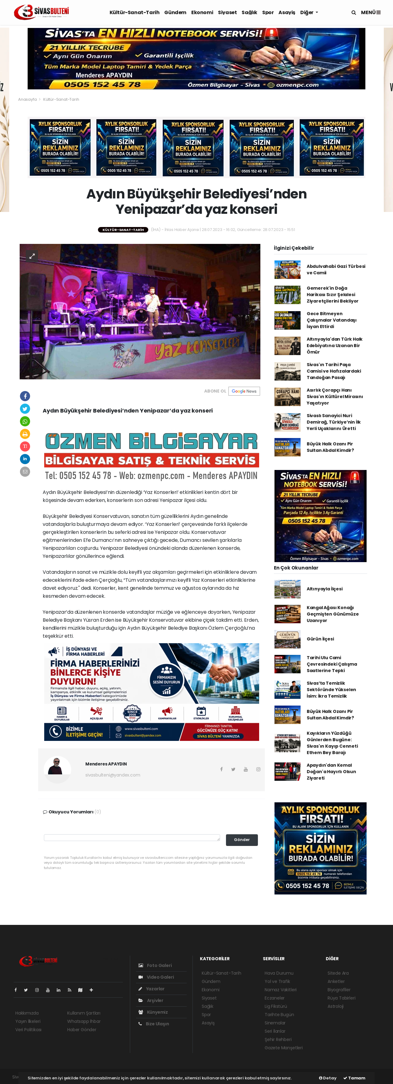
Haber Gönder (81, 1030)
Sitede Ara (338, 973)
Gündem (175, 12)
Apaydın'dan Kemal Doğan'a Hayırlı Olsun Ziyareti (331, 771)
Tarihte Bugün (279, 1015)
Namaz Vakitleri (281, 990)
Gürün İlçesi (320, 639)
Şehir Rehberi (278, 1039)
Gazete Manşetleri (284, 1048)
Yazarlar (151, 989)
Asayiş (286, 12)
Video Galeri (156, 977)
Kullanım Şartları (83, 1013)
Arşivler (150, 1000)
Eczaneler (275, 998)
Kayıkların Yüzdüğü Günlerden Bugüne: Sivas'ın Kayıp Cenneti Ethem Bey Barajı (332, 743)
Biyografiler (339, 990)
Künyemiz (153, 1012)
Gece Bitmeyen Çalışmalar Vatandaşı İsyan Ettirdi (332, 320)
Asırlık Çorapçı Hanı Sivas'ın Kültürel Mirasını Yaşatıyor (335, 396)
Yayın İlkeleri (27, 1021)
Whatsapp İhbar (83, 1021)
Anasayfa (27, 99)
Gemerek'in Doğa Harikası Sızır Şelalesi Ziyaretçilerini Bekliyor (333, 294)
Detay (328, 1078)
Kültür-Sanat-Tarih (135, 12)
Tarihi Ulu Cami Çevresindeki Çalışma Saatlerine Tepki (332, 664)
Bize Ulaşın (153, 1024)
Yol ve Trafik (277, 981)
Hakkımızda (27, 1013)
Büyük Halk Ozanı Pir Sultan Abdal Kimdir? (330, 447)
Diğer (307, 12)
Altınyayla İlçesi (325, 589)
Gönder (242, 839)
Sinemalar (275, 1023)
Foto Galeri (155, 965)
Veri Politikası (28, 1030)
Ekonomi (202, 12)
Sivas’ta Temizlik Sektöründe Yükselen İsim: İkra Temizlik (331, 689)
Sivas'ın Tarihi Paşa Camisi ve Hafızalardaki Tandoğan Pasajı (334, 371)
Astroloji (336, 1006)
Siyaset (227, 12)
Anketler (336, 981)
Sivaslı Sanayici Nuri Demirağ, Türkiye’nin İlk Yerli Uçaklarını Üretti (334, 422)
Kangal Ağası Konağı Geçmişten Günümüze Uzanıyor (333, 614)
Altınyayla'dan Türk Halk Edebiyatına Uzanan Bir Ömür (335, 345)
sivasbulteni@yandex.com (112, 775)
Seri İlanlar (275, 1031)
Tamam (354, 1078)
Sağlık (249, 12)
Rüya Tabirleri (341, 998)
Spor (268, 12)
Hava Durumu (279, 973)
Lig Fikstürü (276, 1006)
